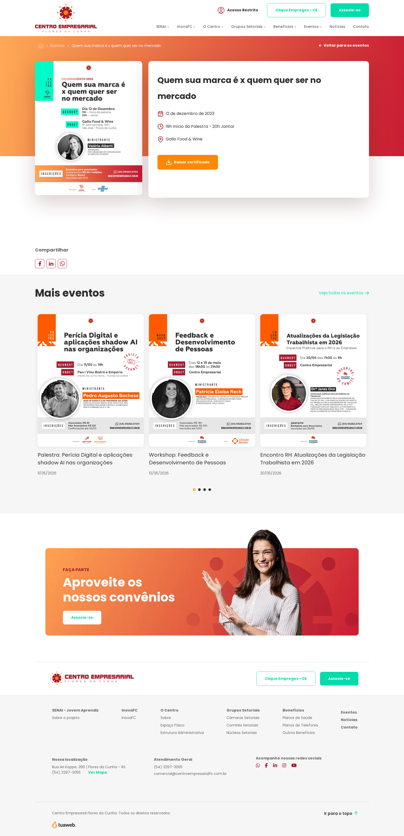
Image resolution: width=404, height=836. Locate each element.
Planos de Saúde (297, 717)
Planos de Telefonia (300, 725)
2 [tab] (199, 489)
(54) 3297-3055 (66, 772)
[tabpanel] (91, 395)
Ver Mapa (97, 772)
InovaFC (129, 717)
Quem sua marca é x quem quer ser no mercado (116, 45)
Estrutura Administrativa (182, 732)
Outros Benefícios (299, 732)
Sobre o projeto (66, 717)
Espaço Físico (172, 725)
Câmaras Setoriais (242, 717)
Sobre (166, 717)
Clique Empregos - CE (296, 10)
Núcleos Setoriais (241, 732)
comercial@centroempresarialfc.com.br (190, 773)
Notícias (337, 26)
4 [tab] (209, 489)
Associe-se (350, 10)
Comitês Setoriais (242, 725)
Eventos (57, 45)
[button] (166, 26)
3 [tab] (204, 489)
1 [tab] (194, 489)
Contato (361, 26)
